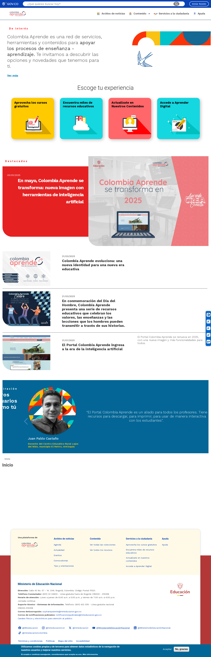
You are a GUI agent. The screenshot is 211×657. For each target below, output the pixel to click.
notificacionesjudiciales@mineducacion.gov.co (79, 615)
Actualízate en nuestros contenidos (137, 559)
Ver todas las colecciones (102, 545)
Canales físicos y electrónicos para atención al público (45, 618)
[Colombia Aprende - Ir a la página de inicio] (33, 545)
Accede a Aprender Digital (139, 566)
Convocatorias (61, 560)
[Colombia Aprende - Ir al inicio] (18, 14)
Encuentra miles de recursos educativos (140, 551)
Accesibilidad (83, 641)
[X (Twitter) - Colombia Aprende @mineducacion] (78, 627)
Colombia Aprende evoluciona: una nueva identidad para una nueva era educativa (93, 265)
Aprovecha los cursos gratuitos (141, 545)
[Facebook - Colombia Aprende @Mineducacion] (28, 627)
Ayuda (165, 538)
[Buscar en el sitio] (99, 3)
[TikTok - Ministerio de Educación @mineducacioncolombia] (33, 632)
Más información (90, 654)
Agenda (57, 545)
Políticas (50, 641)
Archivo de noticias (64, 538)
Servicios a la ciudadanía (139, 538)
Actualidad (59, 550)
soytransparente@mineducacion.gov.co (62, 611)
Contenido (95, 538)
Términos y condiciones (30, 641)
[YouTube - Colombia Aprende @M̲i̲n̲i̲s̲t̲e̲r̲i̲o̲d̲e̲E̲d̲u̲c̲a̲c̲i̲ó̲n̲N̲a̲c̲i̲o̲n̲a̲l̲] (111, 627)
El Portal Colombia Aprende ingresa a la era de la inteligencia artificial (93, 347)
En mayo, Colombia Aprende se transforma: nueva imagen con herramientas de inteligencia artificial (51, 191)
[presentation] (26, 421)
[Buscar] (176, 3)
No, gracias (181, 649)
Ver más (12, 75)
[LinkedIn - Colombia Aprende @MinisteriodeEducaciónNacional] (152, 627)
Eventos (58, 555)
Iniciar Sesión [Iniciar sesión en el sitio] (199, 4)
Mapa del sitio (65, 641)
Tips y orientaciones (64, 566)
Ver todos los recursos (101, 550)
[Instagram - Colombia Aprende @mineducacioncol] (53, 627)
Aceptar (167, 649)
